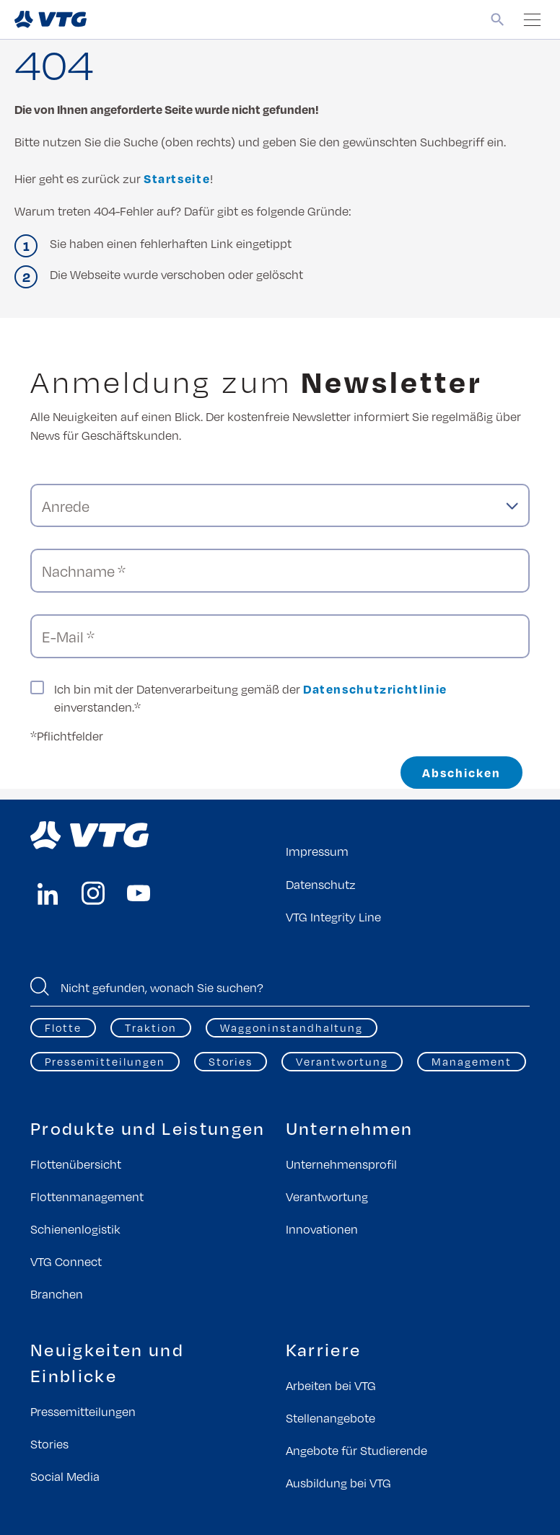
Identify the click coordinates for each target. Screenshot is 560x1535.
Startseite (177, 178)
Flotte (63, 1027)
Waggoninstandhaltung (291, 1027)
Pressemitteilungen (105, 1061)
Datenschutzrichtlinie (375, 689)
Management (472, 1061)
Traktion (151, 1027)
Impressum (317, 851)
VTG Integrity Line (333, 916)
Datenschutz (321, 884)
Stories (231, 1061)
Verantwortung (342, 1061)
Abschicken (461, 772)
